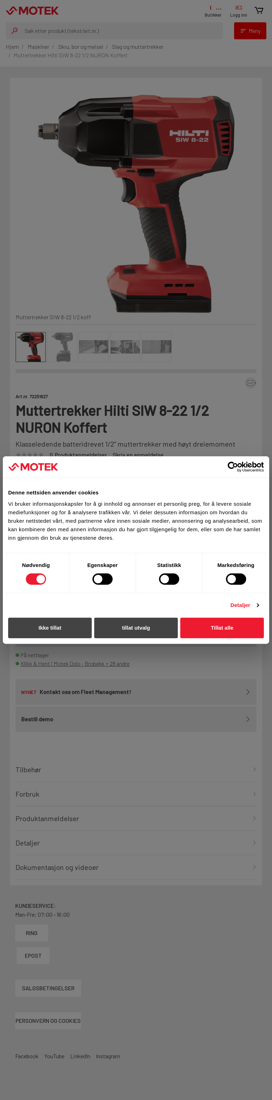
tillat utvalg (136, 628)
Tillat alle (222, 628)
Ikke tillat (50, 628)
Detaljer (240, 605)
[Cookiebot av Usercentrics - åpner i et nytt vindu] (233, 467)
